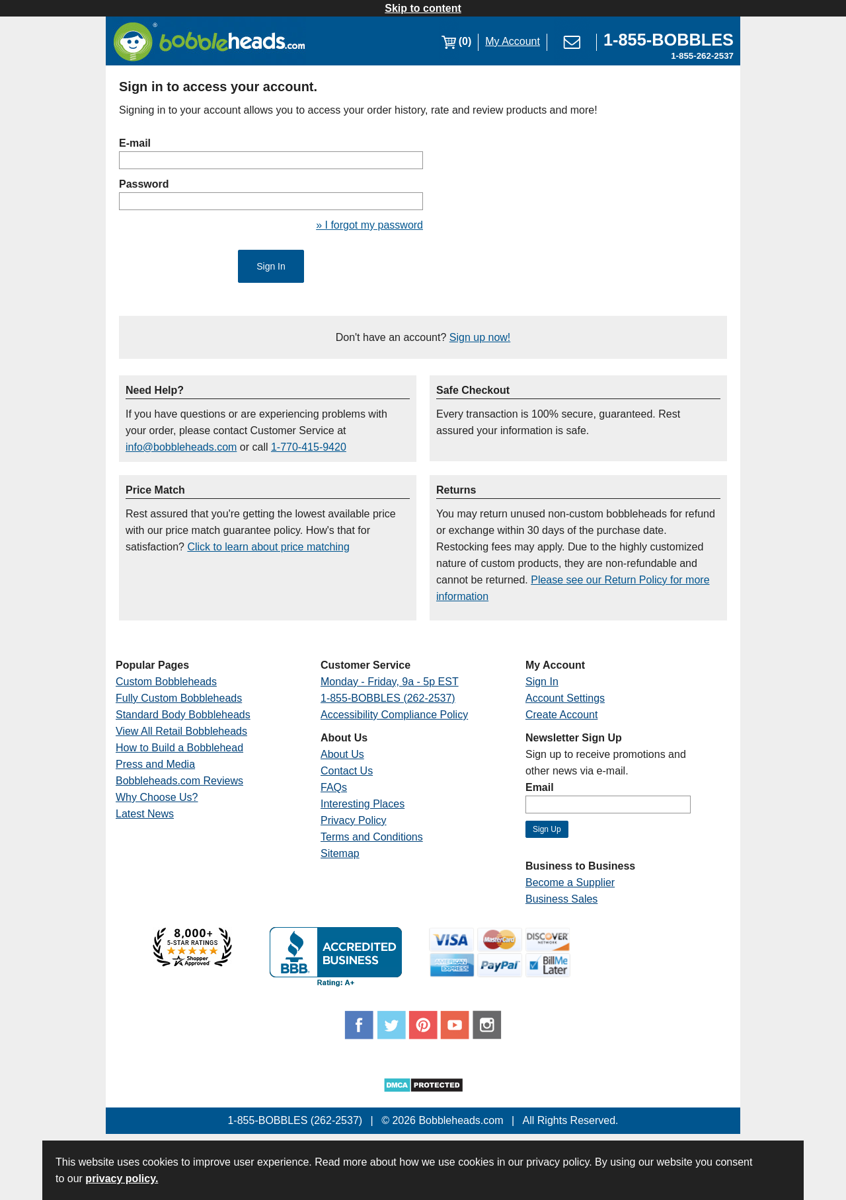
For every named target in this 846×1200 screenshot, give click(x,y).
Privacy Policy (354, 820)
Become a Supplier (570, 882)
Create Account (561, 714)
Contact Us (347, 770)
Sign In (541, 681)
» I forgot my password (369, 225)
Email (539, 787)
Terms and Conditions (372, 837)
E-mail (135, 143)
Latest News (145, 813)
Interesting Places (362, 803)
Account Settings (565, 698)
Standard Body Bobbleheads (183, 714)
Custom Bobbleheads (166, 681)
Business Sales (561, 899)
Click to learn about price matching (268, 546)
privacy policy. (121, 1178)
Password (144, 184)
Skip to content (423, 8)
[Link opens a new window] (668, 41)
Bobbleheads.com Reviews (179, 780)
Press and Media (155, 764)
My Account (512, 41)
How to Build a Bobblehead (179, 747)
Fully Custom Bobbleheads (179, 698)
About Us (342, 754)
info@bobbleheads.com (181, 447)
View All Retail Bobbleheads (181, 731)
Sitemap (340, 853)
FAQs (334, 787)
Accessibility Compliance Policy (394, 714)
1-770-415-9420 (308, 447)
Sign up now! (480, 337)
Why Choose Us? (157, 797)
